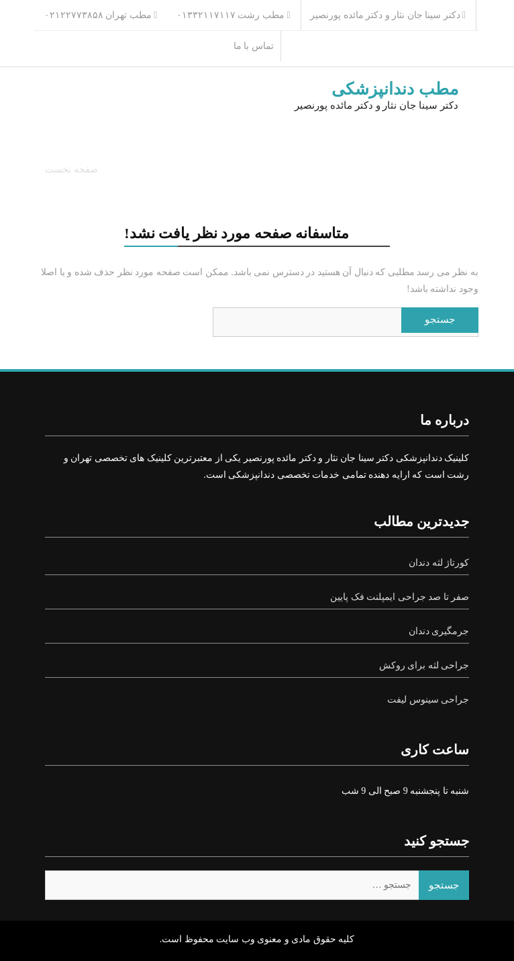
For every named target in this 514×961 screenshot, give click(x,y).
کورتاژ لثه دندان (439, 563)
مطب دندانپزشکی (394, 89)
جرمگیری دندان (439, 631)
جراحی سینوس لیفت (428, 700)
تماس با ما (254, 46)
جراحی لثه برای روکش (424, 665)
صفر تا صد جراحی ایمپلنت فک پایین (399, 597)
